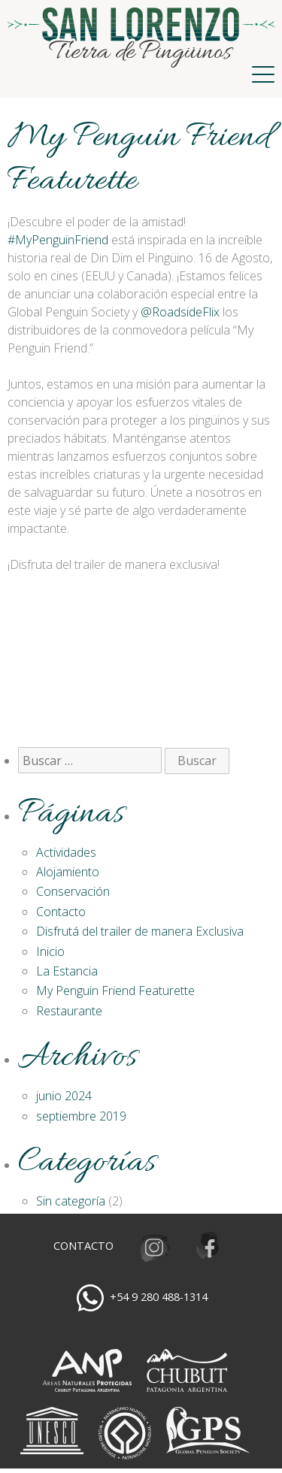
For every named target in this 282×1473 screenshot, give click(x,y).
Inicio (50, 951)
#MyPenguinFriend (58, 239)
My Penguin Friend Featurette (115, 990)
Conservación (73, 891)
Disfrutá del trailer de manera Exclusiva (140, 931)
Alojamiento (67, 872)
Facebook (210, 1246)
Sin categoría (70, 1201)
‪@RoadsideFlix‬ (180, 312)
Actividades (66, 852)
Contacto (61, 911)
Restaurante (69, 1011)
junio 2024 (64, 1095)
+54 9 (159, 1297)
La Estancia (67, 971)
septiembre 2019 (81, 1116)
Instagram (152, 1246)
